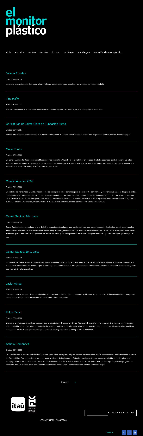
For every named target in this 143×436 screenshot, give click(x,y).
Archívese (69, 52)
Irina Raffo (12, 98)
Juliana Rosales (16, 73)
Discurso (56, 52)
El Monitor (20, 53)
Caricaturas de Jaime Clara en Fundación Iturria (36, 123)
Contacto (109, 432)
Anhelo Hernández (17, 344)
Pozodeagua (84, 53)
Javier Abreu (14, 283)
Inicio (8, 52)
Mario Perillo (14, 149)
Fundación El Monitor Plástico (108, 52)
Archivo (32, 53)
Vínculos (44, 53)
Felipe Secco (14, 312)
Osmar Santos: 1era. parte (22, 251)
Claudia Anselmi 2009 (19, 181)
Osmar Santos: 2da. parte (22, 216)
